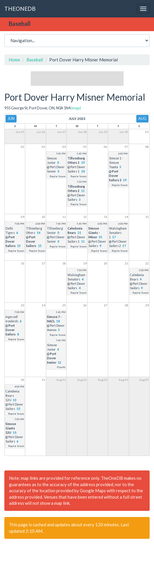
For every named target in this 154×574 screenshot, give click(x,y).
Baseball (34, 59)
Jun (11, 118)
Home (14, 59)
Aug (142, 118)
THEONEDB (20, 8)
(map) (76, 108)
